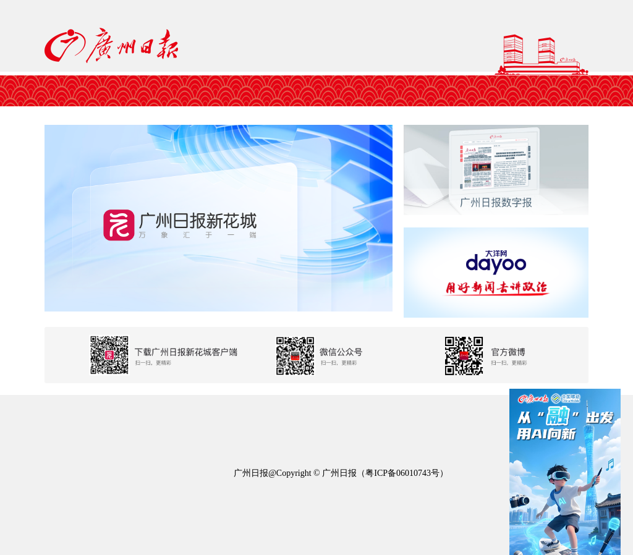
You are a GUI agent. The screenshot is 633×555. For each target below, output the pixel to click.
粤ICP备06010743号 (402, 473)
